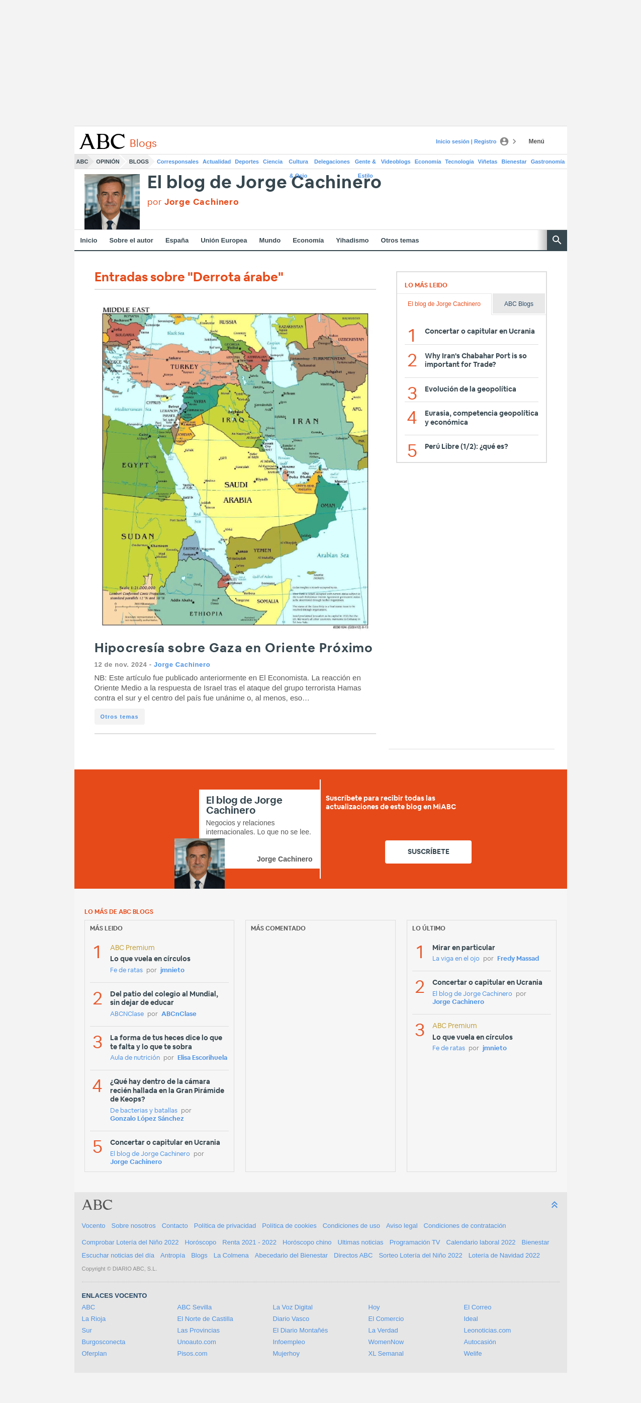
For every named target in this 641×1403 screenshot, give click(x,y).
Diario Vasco (291, 1318)
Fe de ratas (126, 970)
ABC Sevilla (194, 1307)
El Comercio (386, 1318)
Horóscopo (200, 1242)
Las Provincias (198, 1330)
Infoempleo (289, 1342)
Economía (428, 162)
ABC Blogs (518, 303)
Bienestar (514, 162)
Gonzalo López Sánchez (147, 1119)
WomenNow (386, 1342)
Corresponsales (178, 162)
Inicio (89, 240)
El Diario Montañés (300, 1330)
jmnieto (172, 970)
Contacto (175, 1225)
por (193, 202)
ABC (82, 162)
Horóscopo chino (307, 1242)
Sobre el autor (131, 240)
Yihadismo (352, 240)
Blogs (139, 162)
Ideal (471, 1318)
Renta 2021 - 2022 (249, 1242)
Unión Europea (224, 240)
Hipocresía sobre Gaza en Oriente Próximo (234, 648)
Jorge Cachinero (182, 664)
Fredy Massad (518, 959)
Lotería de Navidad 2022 (504, 1255)
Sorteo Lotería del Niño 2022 (420, 1255)
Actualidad (217, 162)
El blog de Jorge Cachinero (265, 183)
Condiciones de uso (351, 1225)
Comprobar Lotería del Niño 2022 (130, 1242)
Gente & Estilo (365, 164)
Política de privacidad (225, 1225)
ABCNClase (127, 1014)
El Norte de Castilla (205, 1318)
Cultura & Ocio (298, 164)
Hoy (374, 1307)
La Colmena (231, 1255)
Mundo (270, 240)
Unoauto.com (196, 1342)
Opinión (107, 162)
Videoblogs (396, 162)
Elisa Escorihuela (202, 1058)
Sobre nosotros (134, 1225)
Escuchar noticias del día (118, 1255)
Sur (87, 1330)
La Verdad (383, 1330)
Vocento (94, 1225)
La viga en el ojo (456, 959)
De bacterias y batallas (143, 1111)
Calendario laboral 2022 (481, 1242)
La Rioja (94, 1318)
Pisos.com (192, 1353)
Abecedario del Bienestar (291, 1255)
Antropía (172, 1255)
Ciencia (273, 162)
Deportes (247, 162)
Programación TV (415, 1242)
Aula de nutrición (135, 1058)
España (177, 240)
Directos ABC (353, 1255)
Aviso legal (402, 1225)
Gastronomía (548, 162)
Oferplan (94, 1353)
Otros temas (400, 240)
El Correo (478, 1307)
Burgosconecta (104, 1342)
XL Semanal (386, 1353)
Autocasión (480, 1342)
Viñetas (488, 162)
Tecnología (459, 162)
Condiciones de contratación (465, 1225)
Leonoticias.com (487, 1330)
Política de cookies (289, 1225)
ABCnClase (179, 1014)
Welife (473, 1353)
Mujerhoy (286, 1353)
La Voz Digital (293, 1307)
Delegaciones (332, 162)
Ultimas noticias (361, 1242)
